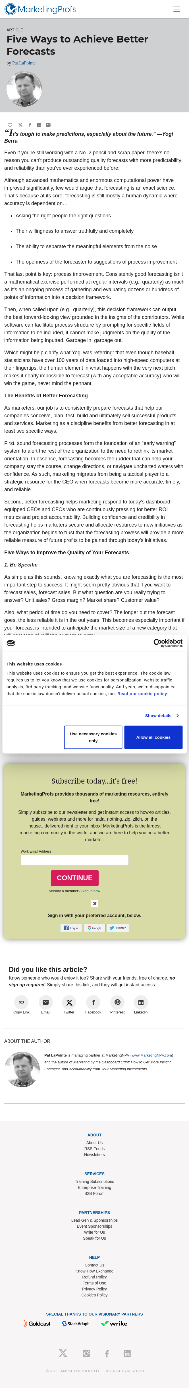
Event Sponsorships (94, 1226)
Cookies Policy (95, 1295)
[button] (71, 927)
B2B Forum (94, 1193)
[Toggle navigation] (176, 9)
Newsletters (94, 1154)
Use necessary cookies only (93, 737)
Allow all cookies (153, 737)
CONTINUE (74, 878)
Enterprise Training (94, 1187)
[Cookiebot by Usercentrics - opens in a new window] (157, 643)
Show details (158, 715)
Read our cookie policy (142, 693)
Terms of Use (94, 1283)
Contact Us (94, 1265)
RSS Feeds (94, 1148)
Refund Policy (94, 1277)
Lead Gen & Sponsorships (94, 1220)
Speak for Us (94, 1238)
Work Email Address (36, 851)
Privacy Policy (94, 1289)
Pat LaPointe (24, 62)
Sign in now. (91, 891)
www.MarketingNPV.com (152, 1055)
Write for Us (94, 1232)
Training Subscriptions (94, 1181)
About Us (94, 1142)
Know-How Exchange (95, 1271)
